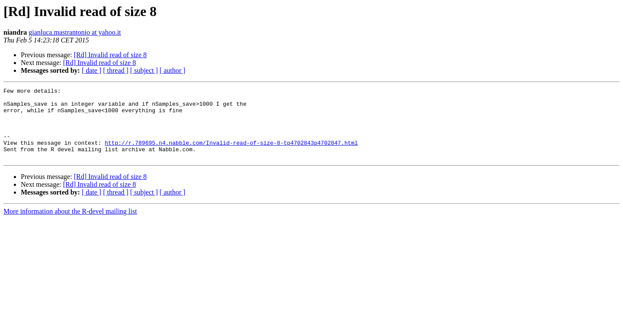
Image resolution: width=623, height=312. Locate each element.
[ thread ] (115, 70)
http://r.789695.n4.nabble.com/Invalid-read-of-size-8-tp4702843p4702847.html (231, 154)
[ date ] (91, 70)
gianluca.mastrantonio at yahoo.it (75, 32)
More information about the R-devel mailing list (70, 225)
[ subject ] (144, 70)
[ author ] (173, 70)
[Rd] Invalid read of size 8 (110, 54)
